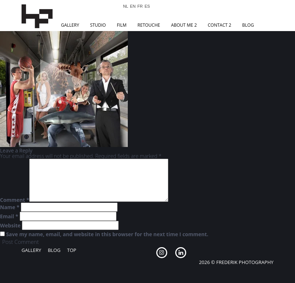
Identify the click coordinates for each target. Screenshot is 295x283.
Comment (14, 200)
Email (9, 216)
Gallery (70, 25)
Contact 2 (219, 25)
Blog (248, 25)
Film (122, 25)
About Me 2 (184, 25)
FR (140, 6)
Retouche (149, 25)
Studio (98, 25)
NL (125, 6)
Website (10, 225)
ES (147, 6)
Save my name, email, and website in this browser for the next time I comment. (107, 234)
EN (132, 6)
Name (9, 207)
